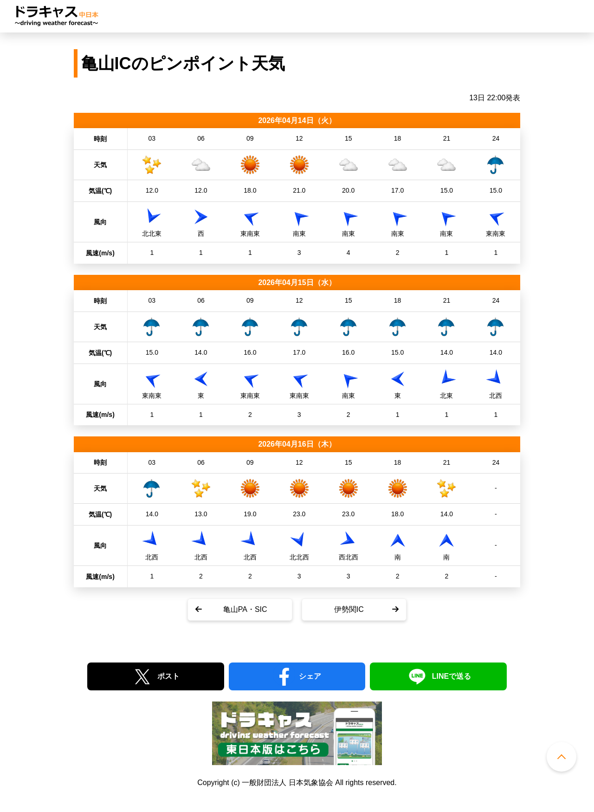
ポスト (168, 676)
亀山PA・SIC (245, 609)
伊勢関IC (349, 609)
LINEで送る (451, 676)
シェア (310, 676)
